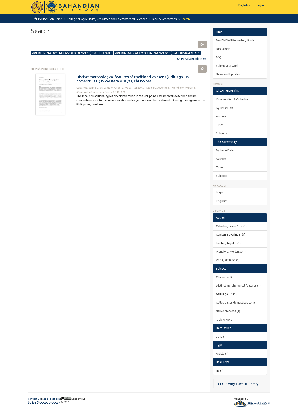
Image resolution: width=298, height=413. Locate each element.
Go (202, 44)
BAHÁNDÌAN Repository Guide (235, 40)
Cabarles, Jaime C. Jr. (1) (231, 226)
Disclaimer (223, 49)
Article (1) (222, 353)
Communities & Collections (233, 99)
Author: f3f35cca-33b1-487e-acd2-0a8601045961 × (142, 53)
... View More (224, 319)
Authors (221, 116)
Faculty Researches (163, 19)
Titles (219, 125)
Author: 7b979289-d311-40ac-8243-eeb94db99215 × (60, 53)
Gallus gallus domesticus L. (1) (235, 302)
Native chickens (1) (228, 311)
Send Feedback (51, 398)
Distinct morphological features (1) (238, 285)
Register (221, 201)
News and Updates (228, 74)
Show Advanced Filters (192, 58)
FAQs (219, 57)
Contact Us (34, 398)
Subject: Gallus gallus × (186, 53)
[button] (244, 5)
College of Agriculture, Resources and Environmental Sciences (106, 19)
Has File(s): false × (102, 53)
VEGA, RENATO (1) (227, 260)
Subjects (221, 133)
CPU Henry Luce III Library (238, 384)
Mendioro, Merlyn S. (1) (231, 251)
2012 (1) (221, 336)
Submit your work (227, 66)
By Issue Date (225, 108)
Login (219, 192)
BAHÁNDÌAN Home (50, 19)
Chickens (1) (224, 277)
